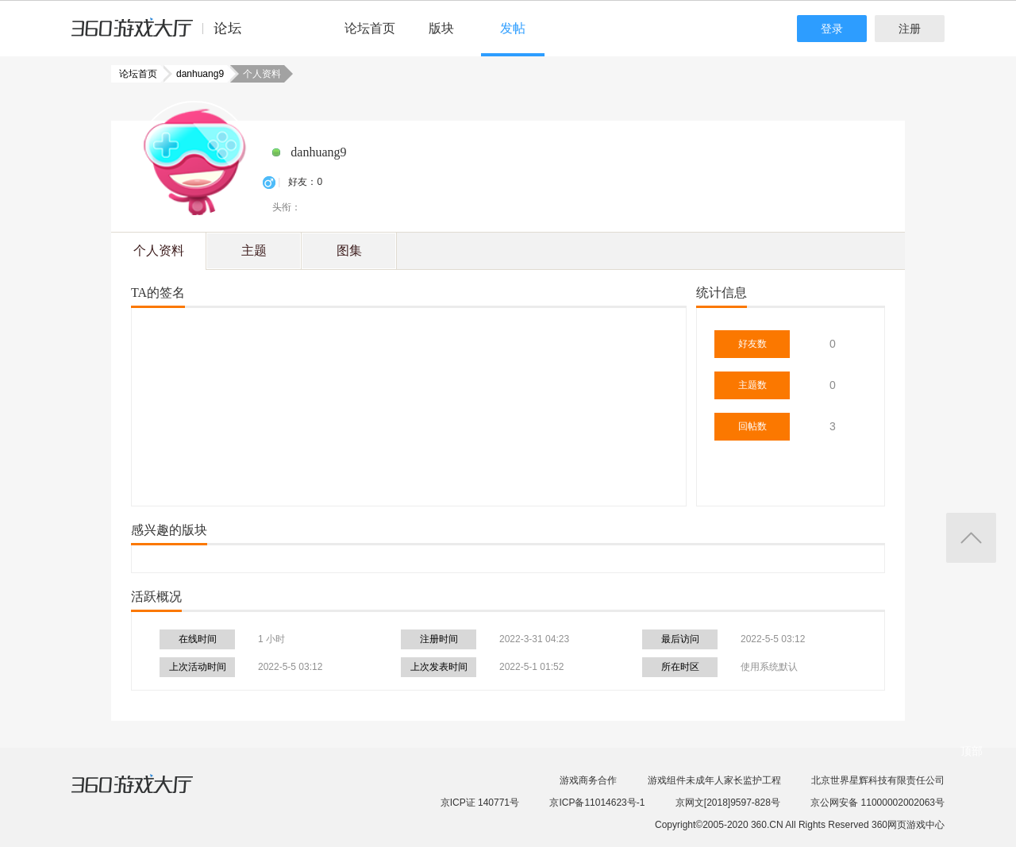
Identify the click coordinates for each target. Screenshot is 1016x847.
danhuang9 (195, 74)
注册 (910, 28)
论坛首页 (369, 28)
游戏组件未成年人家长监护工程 (714, 780)
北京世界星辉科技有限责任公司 (878, 780)
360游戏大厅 (148, 794)
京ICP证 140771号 (480, 802)
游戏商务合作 (588, 780)
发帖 (512, 28)
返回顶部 (971, 538)
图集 (349, 250)
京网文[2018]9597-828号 (727, 802)
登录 (832, 28)
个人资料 (158, 250)
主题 (254, 250)
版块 (441, 28)
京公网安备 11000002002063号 (877, 802)
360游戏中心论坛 (163, 34)
